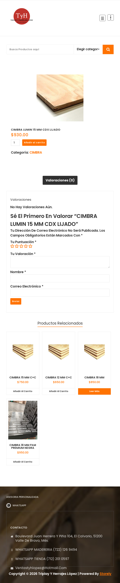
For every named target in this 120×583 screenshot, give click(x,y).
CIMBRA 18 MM (94, 377)
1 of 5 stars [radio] (12, 246)
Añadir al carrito (34, 142)
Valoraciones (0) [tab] (60, 180)
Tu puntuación (23, 242)
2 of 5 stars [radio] (17, 246)
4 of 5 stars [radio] (26, 246)
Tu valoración (23, 254)
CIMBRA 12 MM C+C (58, 377)
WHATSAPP (19, 515)
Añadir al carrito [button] (22, 391)
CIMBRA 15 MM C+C (22, 377)
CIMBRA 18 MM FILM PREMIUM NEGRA (22, 446)
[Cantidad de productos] (15, 142)
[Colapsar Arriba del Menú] (111, 17)
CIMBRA (36, 152)
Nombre (18, 272)
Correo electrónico (26, 286)
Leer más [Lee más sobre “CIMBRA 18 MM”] (94, 391)
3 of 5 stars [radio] (21, 246)
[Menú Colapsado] (102, 18)
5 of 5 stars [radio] (30, 246)
